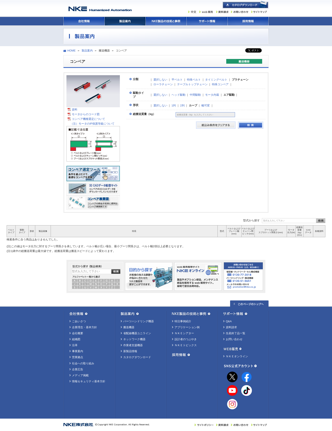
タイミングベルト (216, 79)
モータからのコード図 (86, 114)
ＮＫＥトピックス (186, 345)
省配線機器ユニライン (137, 333)
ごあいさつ (79, 321)
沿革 (75, 345)
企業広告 (77, 369)
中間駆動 (195, 94)
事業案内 (77, 351)
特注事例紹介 (183, 321)
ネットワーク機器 (134, 339)
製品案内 (124, 21)
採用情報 (248, 21)
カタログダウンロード (137, 357)
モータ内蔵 (212, 94)
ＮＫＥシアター (184, 333)
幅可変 (205, 105)
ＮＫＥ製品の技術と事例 (166, 21)
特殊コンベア (220, 84)
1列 (174, 105)
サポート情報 (207, 21)
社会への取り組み (83, 363)
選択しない (160, 79)
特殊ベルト (194, 79)
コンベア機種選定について (88, 119)
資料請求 (231, 327)
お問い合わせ (234, 339)
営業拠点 (77, 357)
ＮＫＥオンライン (237, 356)
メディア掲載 (80, 375)
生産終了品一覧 (235, 333)
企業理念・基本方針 (84, 327)
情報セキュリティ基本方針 (88, 381)
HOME (71, 50)
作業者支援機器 (133, 345)
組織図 (76, 339)
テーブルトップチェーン (192, 84)
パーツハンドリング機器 (138, 321)
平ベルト (177, 79)
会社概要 (77, 333)
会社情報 (83, 21)
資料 (74, 109)
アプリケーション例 (187, 327)
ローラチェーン (163, 84)
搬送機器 (128, 327)
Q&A (229, 321)
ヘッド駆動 (178, 94)
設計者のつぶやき (186, 339)
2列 (182, 105)
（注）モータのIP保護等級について (91, 123)
